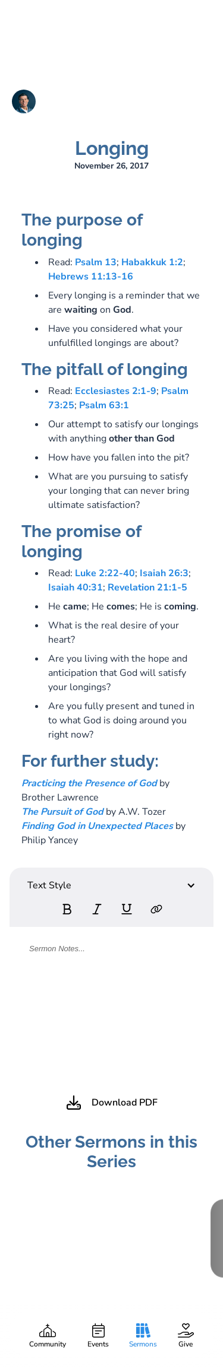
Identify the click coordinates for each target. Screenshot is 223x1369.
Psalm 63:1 (104, 405)
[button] (111, 885)
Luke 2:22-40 (105, 573)
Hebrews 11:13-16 (90, 276)
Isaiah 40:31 (75, 587)
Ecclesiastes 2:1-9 (115, 391)
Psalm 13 (96, 262)
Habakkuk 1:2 (152, 262)
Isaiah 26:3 (164, 573)
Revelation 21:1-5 (147, 587)
